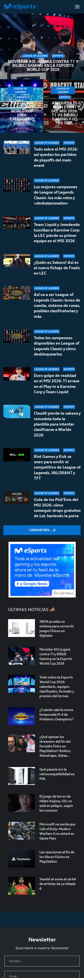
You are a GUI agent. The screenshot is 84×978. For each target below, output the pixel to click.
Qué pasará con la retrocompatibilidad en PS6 (57, 774)
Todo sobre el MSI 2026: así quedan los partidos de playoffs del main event (56, 157)
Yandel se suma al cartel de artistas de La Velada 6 (57, 884)
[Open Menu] (77, 6)
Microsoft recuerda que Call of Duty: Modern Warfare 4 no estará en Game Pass (57, 831)
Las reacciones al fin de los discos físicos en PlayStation (56, 857)
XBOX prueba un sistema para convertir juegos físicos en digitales (56, 628)
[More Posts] (42, 530)
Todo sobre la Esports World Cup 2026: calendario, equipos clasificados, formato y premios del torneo (22, 113)
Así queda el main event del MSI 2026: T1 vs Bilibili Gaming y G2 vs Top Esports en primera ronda (64, 113)
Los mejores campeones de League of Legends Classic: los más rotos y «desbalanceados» (55, 195)
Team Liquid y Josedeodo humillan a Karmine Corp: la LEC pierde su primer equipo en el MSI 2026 (57, 233)
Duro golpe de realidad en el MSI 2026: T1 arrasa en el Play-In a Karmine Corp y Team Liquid (56, 387)
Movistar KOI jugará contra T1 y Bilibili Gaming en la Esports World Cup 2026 (43, 66)
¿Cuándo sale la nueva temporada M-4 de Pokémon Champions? (56, 714)
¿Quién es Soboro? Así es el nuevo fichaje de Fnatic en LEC (57, 268)
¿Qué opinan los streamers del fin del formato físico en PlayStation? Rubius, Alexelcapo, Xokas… (55, 746)
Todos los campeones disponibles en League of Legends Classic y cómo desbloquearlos (56, 346)
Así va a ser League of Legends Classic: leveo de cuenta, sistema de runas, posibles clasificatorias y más (57, 305)
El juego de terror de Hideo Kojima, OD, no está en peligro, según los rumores (56, 803)
